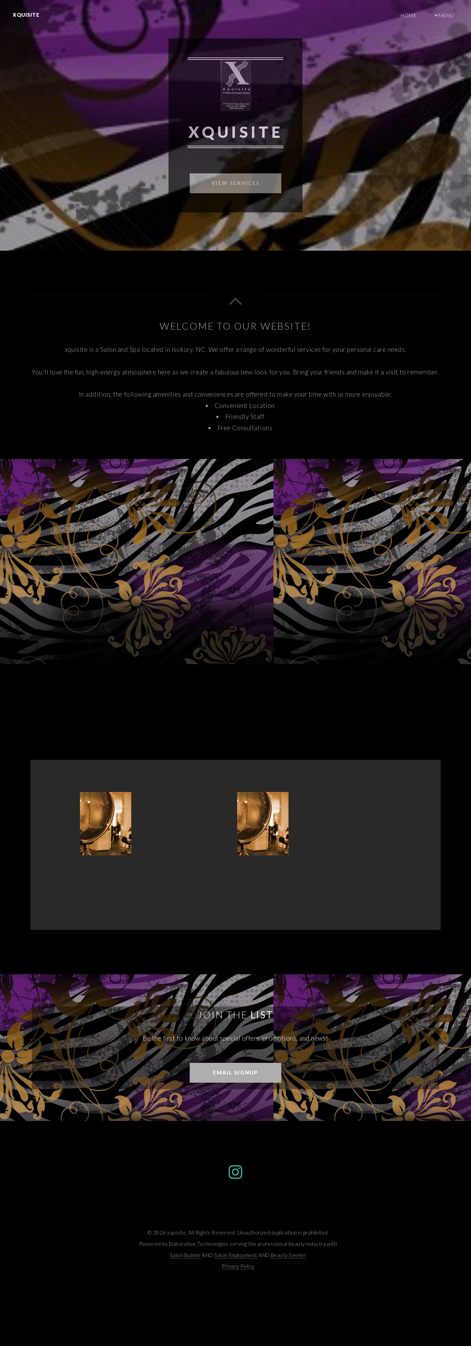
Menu (446, 15)
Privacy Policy (238, 1266)
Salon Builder (185, 1255)
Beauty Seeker (288, 1255)
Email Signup (235, 1072)
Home (409, 15)
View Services (235, 183)
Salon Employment (235, 1255)
